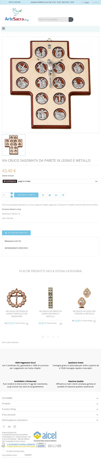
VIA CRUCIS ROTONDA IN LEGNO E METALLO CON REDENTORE (17, 314)
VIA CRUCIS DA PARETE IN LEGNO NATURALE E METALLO (50, 314)
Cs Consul (21, 441)
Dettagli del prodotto (17, 233)
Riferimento (9, 241)
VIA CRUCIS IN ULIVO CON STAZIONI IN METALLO (84, 312)
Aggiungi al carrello (26, 195)
